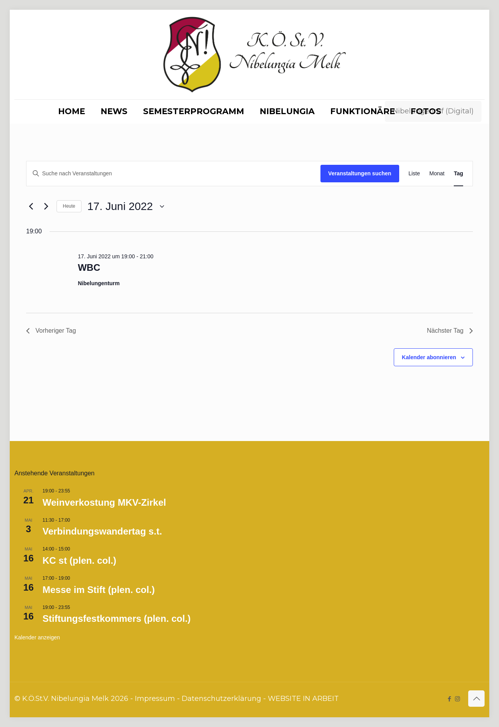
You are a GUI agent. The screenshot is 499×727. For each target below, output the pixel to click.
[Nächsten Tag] (46, 206)
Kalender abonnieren (429, 357)
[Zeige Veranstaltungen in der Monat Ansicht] (436, 173)
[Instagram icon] (457, 698)
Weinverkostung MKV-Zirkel (104, 502)
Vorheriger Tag (51, 330)
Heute (69, 206)
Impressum (155, 698)
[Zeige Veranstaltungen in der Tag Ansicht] (458, 173)
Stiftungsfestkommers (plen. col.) (116, 618)
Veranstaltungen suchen (359, 173)
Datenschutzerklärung (221, 698)
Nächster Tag (450, 330)
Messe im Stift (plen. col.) (98, 589)
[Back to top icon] (476, 698)
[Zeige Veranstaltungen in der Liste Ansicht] (414, 173)
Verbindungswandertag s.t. (102, 531)
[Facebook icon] (449, 698)
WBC (89, 267)
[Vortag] (30, 206)
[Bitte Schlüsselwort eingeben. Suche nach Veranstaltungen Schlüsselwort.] (173, 173)
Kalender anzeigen (37, 637)
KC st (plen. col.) (79, 560)
